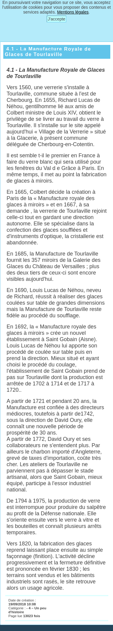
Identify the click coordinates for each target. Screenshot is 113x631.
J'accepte (56, 19)
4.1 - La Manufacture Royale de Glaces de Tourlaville (48, 51)
